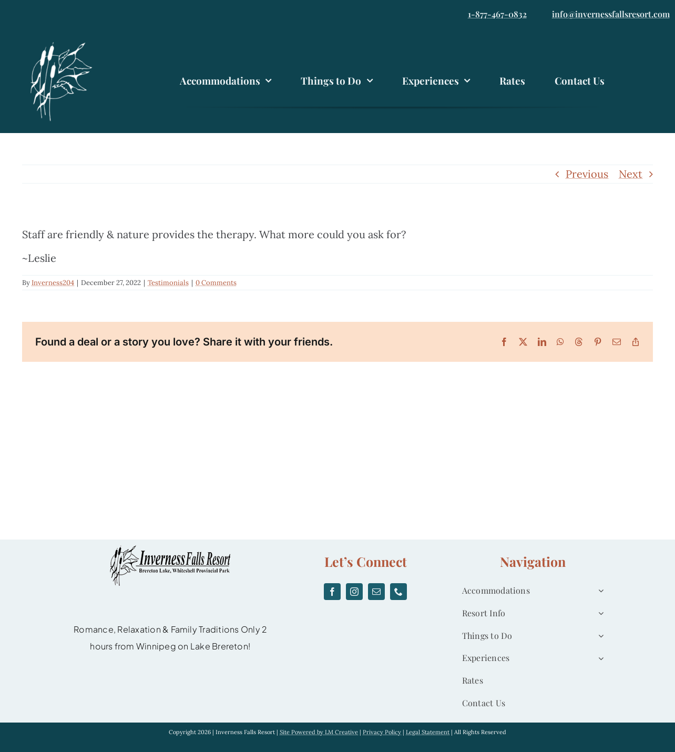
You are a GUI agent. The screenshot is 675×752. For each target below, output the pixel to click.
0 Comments (216, 282)
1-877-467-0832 (497, 13)
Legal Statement (427, 732)
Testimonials (168, 282)
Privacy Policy (382, 732)
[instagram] (354, 591)
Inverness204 (53, 282)
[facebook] (332, 591)
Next (630, 173)
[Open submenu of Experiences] (599, 658)
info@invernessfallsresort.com (611, 13)
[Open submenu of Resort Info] (599, 613)
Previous (587, 173)
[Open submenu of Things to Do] (599, 636)
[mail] (376, 591)
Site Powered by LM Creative (319, 732)
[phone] (398, 591)
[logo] (64, 43)
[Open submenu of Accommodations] (599, 590)
